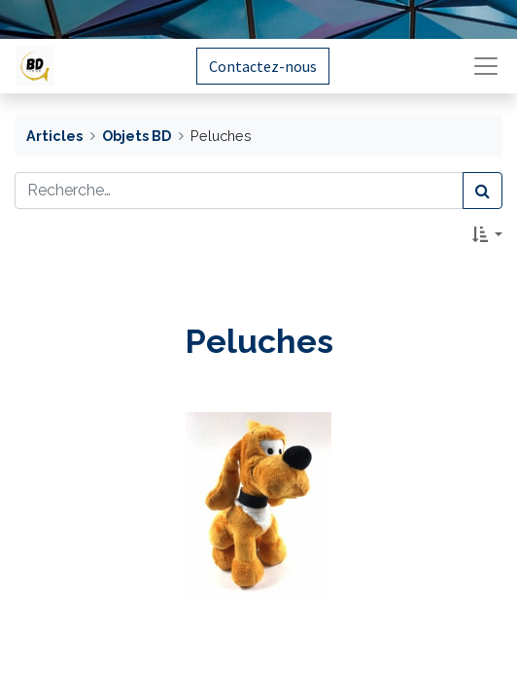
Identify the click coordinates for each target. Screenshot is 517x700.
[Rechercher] (482, 190)
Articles (54, 135)
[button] (487, 234)
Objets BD (136, 135)
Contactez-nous (263, 66)
